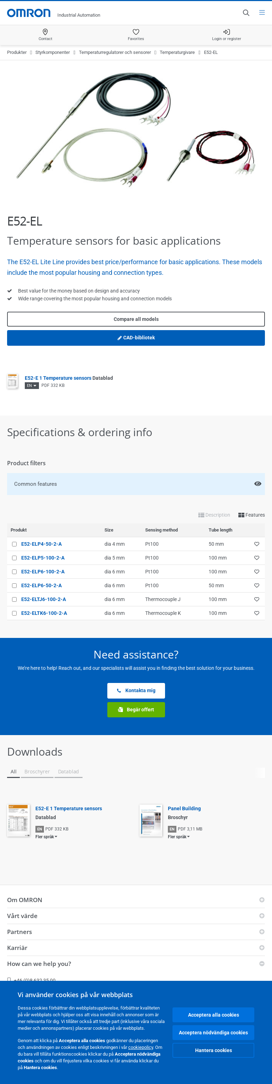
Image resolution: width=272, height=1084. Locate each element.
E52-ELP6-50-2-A (41, 585)
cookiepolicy (140, 1047)
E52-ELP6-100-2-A (42, 571)
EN (29, 385)
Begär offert (136, 710)
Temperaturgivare (177, 52)
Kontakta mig (136, 691)
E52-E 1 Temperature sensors (69, 378)
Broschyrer (37, 771)
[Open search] (245, 13)
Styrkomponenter (52, 52)
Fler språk (44, 836)
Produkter (17, 52)
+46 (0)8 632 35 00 (31, 980)
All (13, 771)
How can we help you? (39, 964)
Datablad (68, 771)
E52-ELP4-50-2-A (41, 544)
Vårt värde (22, 916)
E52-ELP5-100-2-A (42, 558)
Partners (19, 932)
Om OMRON (24, 900)
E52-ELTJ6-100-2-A (43, 599)
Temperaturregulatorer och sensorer (115, 52)
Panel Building (184, 808)
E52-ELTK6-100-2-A (44, 613)
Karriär (17, 948)
